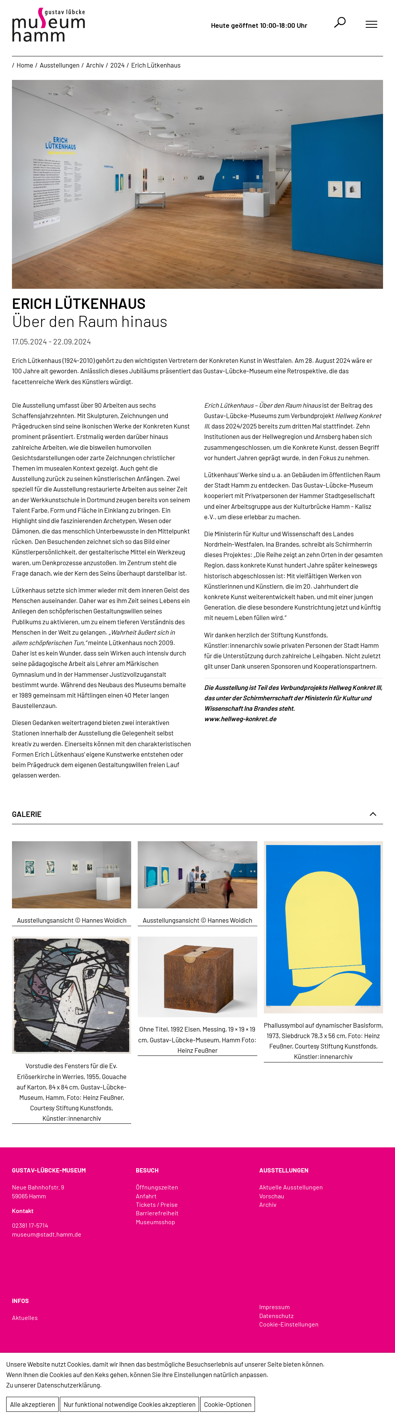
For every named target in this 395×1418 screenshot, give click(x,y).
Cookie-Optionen (228, 1404)
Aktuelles (25, 1317)
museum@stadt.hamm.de (46, 1234)
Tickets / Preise (157, 1204)
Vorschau (271, 1195)
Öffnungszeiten (157, 1187)
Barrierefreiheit (157, 1212)
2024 (117, 65)
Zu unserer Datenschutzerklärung (53, 1385)
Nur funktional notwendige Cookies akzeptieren (130, 1404)
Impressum (274, 1306)
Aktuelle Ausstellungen (291, 1187)
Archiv (95, 65)
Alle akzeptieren (32, 1404)
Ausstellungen (59, 65)
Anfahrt (146, 1195)
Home (25, 65)
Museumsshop (155, 1221)
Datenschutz (276, 1315)
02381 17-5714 (30, 1225)
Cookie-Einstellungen (289, 1324)
